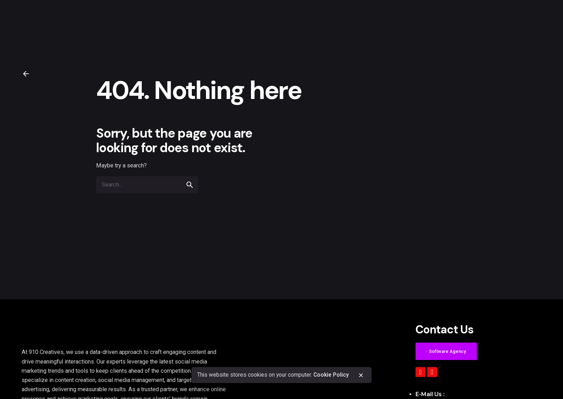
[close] (360, 375)
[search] (189, 184)
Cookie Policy (331, 375)
